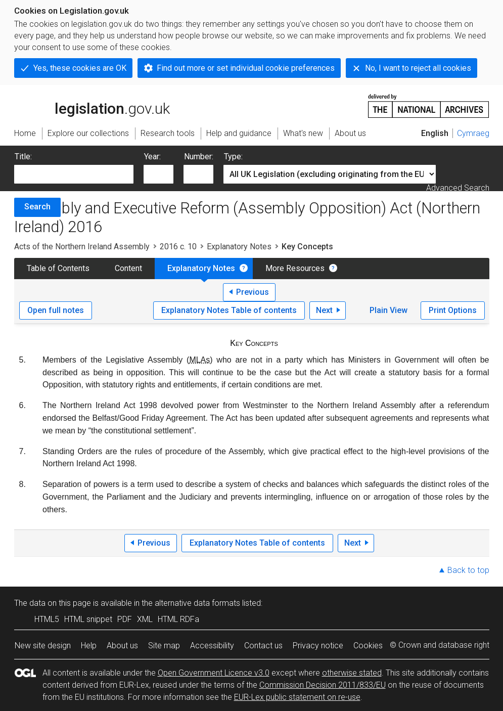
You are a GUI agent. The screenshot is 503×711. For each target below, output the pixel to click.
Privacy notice (318, 645)
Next (324, 310)
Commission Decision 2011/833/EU (322, 685)
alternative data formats (197, 603)
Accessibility (212, 645)
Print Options (453, 310)
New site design (43, 645)
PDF (124, 619)
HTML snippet (88, 619)
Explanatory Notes (239, 246)
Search (37, 206)
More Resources (295, 268)
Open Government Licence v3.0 (213, 673)
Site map (164, 645)
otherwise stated (352, 673)
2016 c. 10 (178, 246)
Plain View (388, 310)
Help (89, 645)
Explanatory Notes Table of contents (229, 310)
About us (122, 645)
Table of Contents (58, 268)
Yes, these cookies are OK (79, 68)
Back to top (468, 570)
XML (145, 619)
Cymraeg (473, 133)
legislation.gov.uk (92, 105)
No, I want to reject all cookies (418, 68)
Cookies (368, 645)
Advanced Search (457, 188)
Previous (252, 292)
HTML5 (46, 619)
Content (128, 268)
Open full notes (55, 310)
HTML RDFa (178, 619)
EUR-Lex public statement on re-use (297, 697)
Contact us (263, 645)
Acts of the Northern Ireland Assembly (82, 246)
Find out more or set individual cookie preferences (246, 68)
